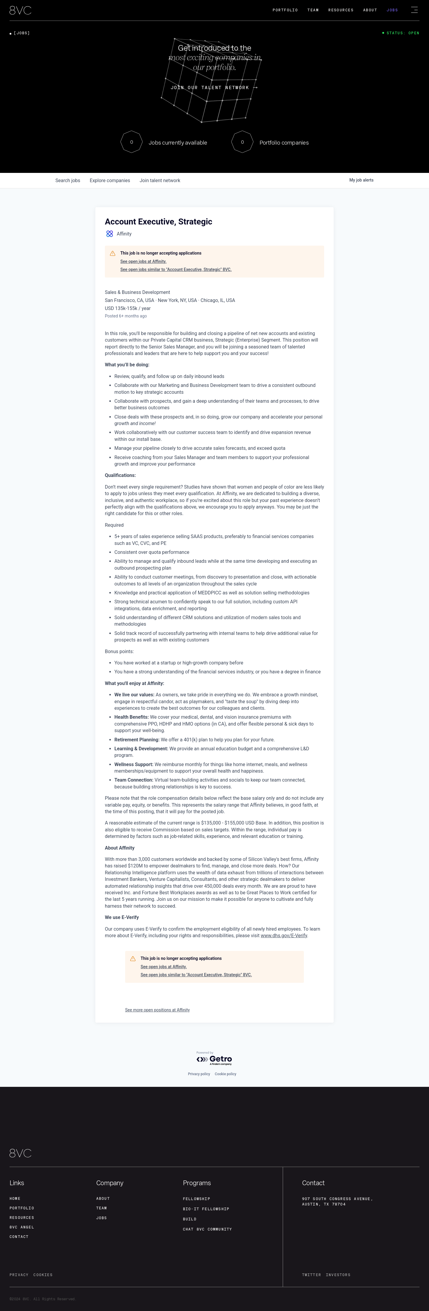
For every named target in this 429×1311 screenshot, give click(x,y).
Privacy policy (199, 1074)
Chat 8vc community (207, 1229)
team (101, 1208)
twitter (311, 1275)
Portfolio (285, 10)
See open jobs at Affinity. (143, 261)
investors (338, 1275)
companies (110, 180)
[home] (20, 11)
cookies (42, 1275)
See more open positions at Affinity (157, 1010)
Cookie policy (225, 1074)
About (370, 10)
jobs (67, 180)
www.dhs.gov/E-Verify (284, 935)
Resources (341, 10)
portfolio (22, 1208)
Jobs (392, 10)
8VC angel (22, 1227)
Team (313, 10)
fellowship (196, 1199)
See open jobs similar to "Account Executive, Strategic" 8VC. (176, 269)
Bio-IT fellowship (206, 1209)
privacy (19, 1275)
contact (19, 1237)
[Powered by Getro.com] (214, 1058)
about (103, 1199)
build (190, 1219)
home (15, 1199)
